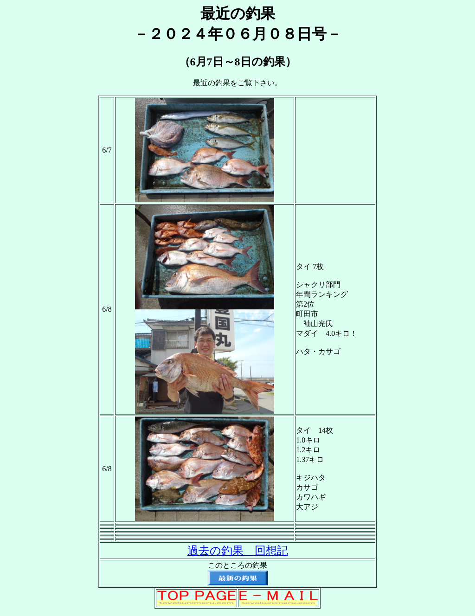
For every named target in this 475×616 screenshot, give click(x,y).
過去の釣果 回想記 (237, 551)
